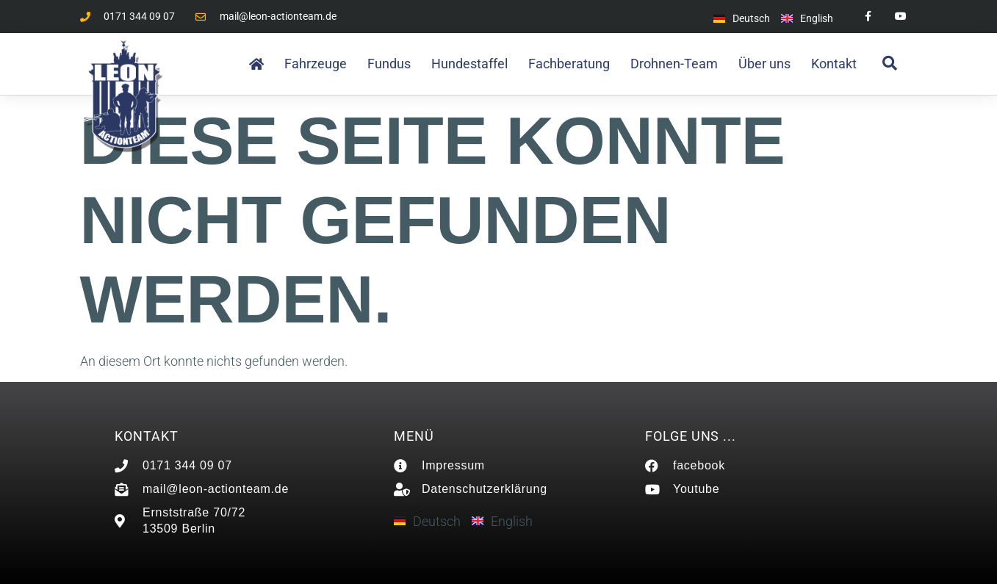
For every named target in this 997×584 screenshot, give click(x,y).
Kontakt (834, 63)
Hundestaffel (469, 63)
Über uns (764, 63)
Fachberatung (569, 63)
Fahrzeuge (315, 63)
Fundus (389, 63)
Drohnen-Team (674, 63)
